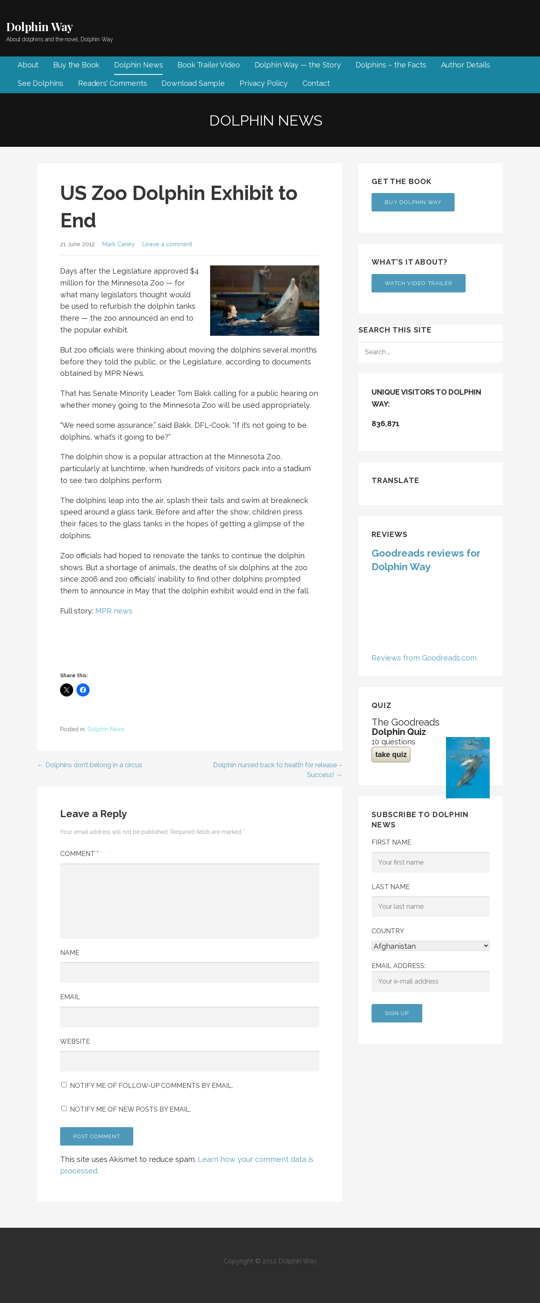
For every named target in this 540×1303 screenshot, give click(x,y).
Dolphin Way (39, 26)
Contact (316, 83)
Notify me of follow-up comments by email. (151, 1086)
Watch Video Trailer (419, 283)
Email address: (431, 977)
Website (75, 1041)
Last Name (391, 887)
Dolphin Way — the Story (298, 65)
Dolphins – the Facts (391, 65)
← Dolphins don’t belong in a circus (89, 765)
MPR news (113, 611)
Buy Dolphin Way (413, 202)
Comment (79, 854)
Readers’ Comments (112, 83)
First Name (391, 842)
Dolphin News (138, 65)
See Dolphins (40, 83)
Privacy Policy (264, 83)
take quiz (391, 754)
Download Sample (193, 83)
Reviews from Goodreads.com (424, 658)
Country (388, 931)
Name (69, 953)
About (28, 65)
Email (70, 997)
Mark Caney (118, 243)
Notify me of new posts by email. (130, 1109)
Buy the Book (76, 65)
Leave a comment (167, 243)
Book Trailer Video (208, 65)
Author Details (465, 65)
